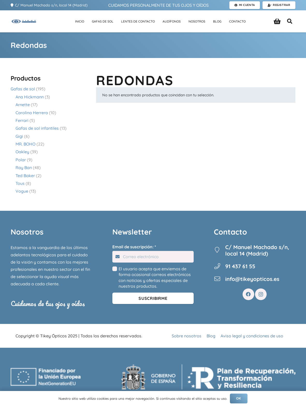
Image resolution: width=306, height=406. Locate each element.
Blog (211, 335)
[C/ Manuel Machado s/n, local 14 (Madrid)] (219, 250)
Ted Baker (25, 175)
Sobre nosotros (186, 335)
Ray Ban (24, 167)
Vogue (22, 191)
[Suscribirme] (153, 298)
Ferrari (22, 120)
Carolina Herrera (32, 112)
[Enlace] (21, 21)
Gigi (19, 136)
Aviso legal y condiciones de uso (252, 335)
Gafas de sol (23, 88)
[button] (289, 21)
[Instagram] (261, 294)
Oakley (22, 151)
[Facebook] (248, 294)
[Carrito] (277, 21)
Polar (21, 159)
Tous (20, 183)
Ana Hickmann (30, 96)
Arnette (23, 104)
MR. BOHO (25, 144)
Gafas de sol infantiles (37, 128)
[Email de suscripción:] (153, 257)
